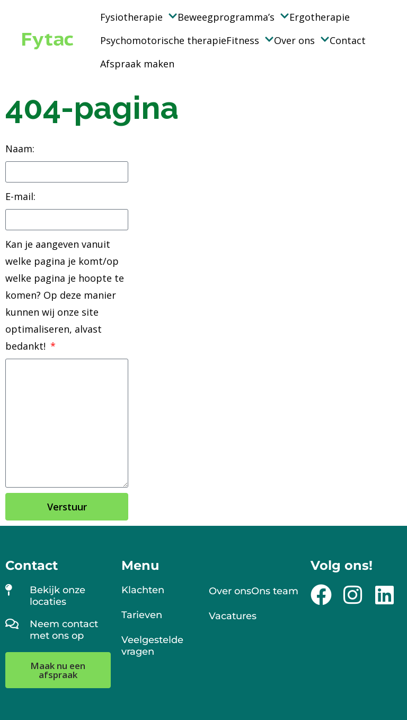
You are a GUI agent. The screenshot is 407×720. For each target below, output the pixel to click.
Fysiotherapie (139, 17)
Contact (348, 40)
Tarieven (141, 615)
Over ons (302, 40)
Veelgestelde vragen (152, 645)
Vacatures (232, 616)
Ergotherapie (319, 17)
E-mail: (20, 196)
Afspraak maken (137, 63)
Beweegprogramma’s (233, 17)
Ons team (274, 591)
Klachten (142, 590)
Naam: (19, 148)
